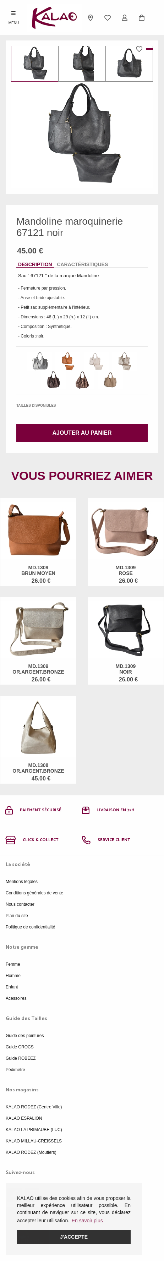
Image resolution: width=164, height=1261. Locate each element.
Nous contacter (20, 904)
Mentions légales (22, 881)
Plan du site (17, 915)
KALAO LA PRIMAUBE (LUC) (34, 1129)
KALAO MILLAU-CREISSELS (34, 1141)
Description (35, 264)
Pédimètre (15, 1069)
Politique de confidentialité (30, 927)
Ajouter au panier (81, 433)
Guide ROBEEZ (21, 1058)
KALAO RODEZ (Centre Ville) (34, 1106)
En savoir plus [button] (87, 1220)
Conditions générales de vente (34, 892)
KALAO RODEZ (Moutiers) (31, 1152)
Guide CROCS (20, 1047)
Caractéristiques (82, 264)
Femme (13, 964)
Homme (13, 975)
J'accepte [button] (74, 1237)
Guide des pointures (25, 1035)
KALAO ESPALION (24, 1118)
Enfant (12, 987)
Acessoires (16, 998)
